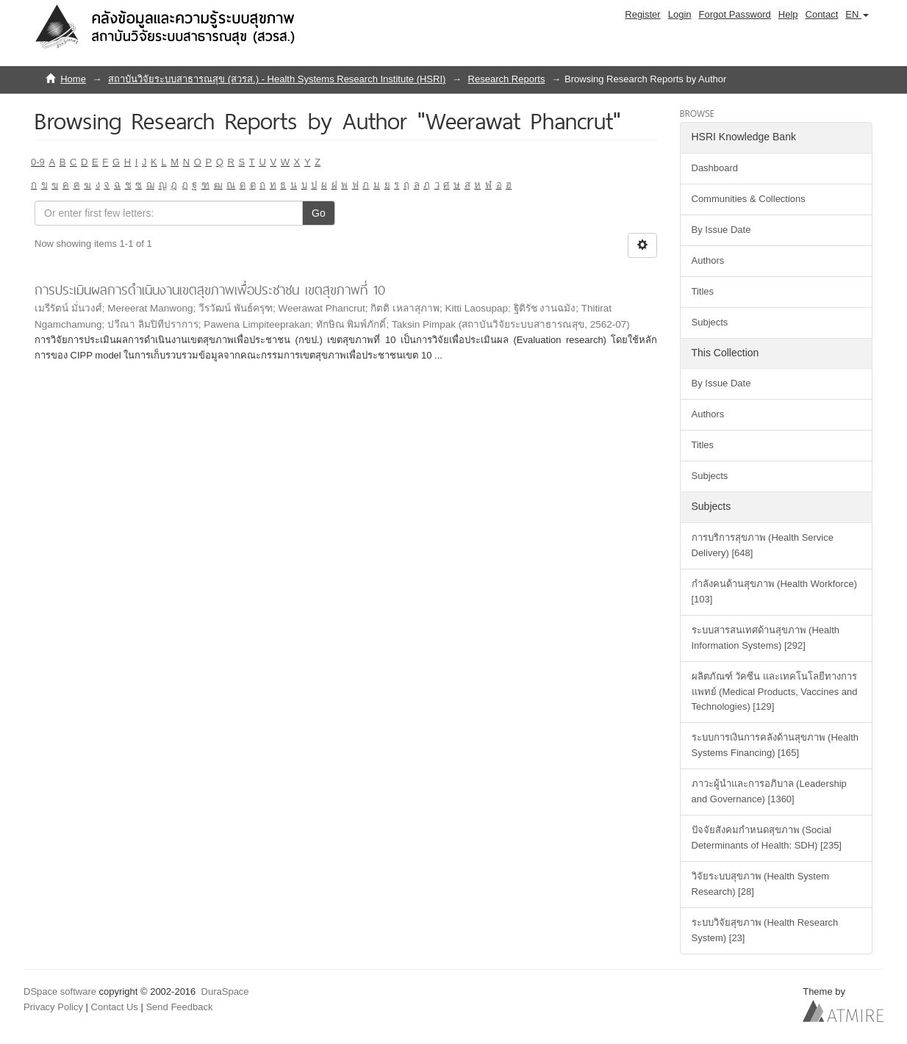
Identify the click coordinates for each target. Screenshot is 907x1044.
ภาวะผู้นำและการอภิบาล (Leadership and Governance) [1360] (769, 791)
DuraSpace (225, 991)
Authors (708, 260)
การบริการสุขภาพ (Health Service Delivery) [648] (762, 545)
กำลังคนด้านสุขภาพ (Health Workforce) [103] (774, 591)
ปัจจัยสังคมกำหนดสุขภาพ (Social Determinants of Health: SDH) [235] (767, 837)
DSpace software (60, 991)
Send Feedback (179, 1006)
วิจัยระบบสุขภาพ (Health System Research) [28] (760, 884)
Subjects (710, 322)
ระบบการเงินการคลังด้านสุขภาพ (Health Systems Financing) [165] (775, 745)
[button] (857, 14)
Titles (703, 291)
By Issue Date (721, 229)
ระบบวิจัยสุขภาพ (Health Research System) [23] (765, 930)
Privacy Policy (53, 1006)
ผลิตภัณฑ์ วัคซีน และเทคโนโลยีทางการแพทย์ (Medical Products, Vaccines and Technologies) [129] (775, 692)
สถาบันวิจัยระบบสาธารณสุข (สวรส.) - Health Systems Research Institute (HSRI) (276, 78)
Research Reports (506, 78)
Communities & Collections (749, 198)
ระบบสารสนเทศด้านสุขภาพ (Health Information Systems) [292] (766, 637)
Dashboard (715, 167)
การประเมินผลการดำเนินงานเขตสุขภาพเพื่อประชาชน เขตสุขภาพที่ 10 (210, 289)
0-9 (38, 162)
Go (319, 213)
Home (73, 78)
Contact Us (114, 1006)
